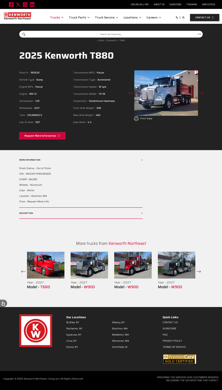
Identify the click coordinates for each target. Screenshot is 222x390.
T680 (45, 287)
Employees (208, 4)
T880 (122, 40)
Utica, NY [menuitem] (71, 341)
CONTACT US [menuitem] (170, 322)
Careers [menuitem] (154, 17)
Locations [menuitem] (132, 17)
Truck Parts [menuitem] (79, 17)
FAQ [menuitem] (165, 334)
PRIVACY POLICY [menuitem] (172, 341)
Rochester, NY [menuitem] (74, 328)
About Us (159, 4)
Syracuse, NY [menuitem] (73, 334)
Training (191, 4)
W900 (89, 287)
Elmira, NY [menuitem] (72, 347)
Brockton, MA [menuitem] (120, 328)
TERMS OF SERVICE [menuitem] (174, 347)
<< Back (100, 40)
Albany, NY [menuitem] (118, 322)
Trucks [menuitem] (56, 17)
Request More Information (40, 136)
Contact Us (202, 17)
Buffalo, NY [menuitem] (72, 322)
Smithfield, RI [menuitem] (119, 347)
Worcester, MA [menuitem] (120, 341)
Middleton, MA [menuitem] (120, 334)
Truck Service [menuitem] (106, 17)
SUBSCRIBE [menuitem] (169, 328)
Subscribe (175, 4)
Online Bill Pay (140, 4)
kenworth (112, 40)
